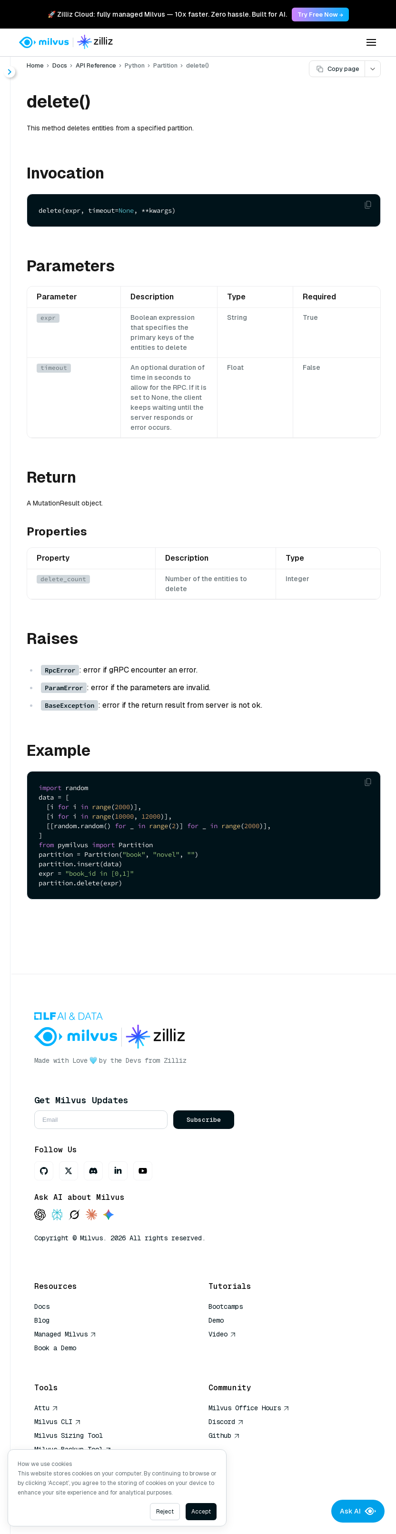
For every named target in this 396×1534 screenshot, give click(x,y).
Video (222, 1334)
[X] (68, 1170)
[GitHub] (43, 1170)
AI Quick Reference (68, 1361)
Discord (226, 1421)
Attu (46, 1408)
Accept (201, 1511)
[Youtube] (142, 1170)
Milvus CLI (57, 1421)
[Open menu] (371, 42)
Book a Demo (55, 1348)
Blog (42, 1320)
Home (35, 65)
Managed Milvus (65, 1334)
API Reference (96, 65)
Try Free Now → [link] (320, 14)
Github (224, 1435)
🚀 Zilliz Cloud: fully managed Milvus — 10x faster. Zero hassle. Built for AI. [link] (167, 14)
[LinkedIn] (118, 1170)
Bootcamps (225, 1306)
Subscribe (204, 1120)
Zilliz (175, 1060)
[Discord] (93, 1170)
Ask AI (358, 1511)
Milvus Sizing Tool (68, 1435)
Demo (216, 1320)
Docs (59, 65)
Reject (165, 1511)
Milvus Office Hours (248, 1408)
